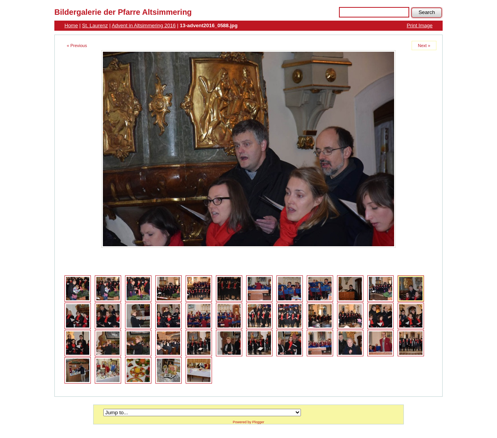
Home (71, 25)
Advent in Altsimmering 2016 (144, 25)
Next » (424, 45)
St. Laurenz (95, 25)
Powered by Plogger (248, 422)
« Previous (77, 45)
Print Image (420, 25)
